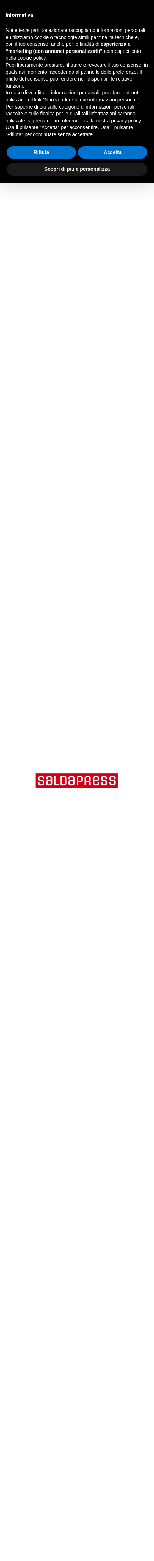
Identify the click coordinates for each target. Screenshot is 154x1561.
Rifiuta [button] (41, 152)
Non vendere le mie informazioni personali (91, 100)
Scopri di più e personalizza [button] (77, 169)
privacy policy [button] (126, 120)
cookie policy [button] (31, 58)
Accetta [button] (113, 152)
